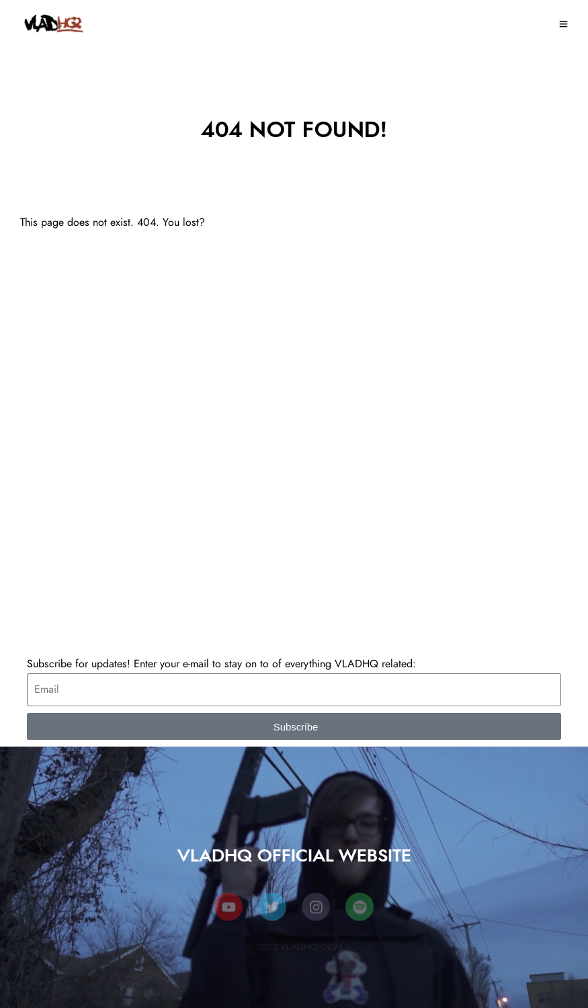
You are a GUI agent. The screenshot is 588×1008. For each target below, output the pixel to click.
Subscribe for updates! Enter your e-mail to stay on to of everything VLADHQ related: (221, 664)
